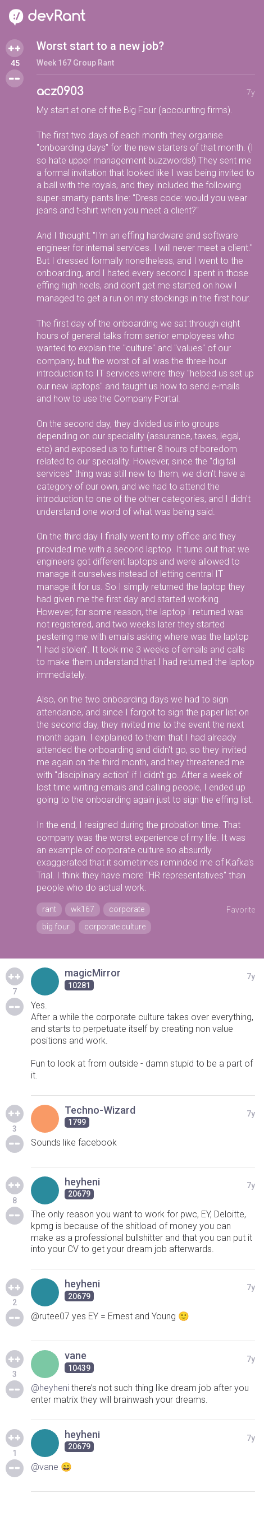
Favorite (240, 909)
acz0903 (60, 91)
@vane (44, 1467)
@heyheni (50, 1388)
